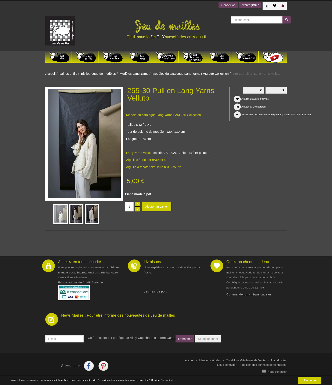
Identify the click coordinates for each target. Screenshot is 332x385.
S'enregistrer (250, 5)
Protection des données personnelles (262, 364)
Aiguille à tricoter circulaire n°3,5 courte (153, 167)
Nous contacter (227, 364)
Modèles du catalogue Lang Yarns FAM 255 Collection (190, 73)
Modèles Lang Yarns (134, 73)
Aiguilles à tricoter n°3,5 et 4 (146, 159)
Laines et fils (68, 73)
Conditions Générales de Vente (246, 360)
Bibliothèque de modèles (98, 73)
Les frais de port (155, 291)
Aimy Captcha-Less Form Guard (152, 337)
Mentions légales (210, 360)
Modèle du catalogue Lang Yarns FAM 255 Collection (163, 115)
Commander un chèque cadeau (248, 294)
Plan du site (278, 360)
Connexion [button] (228, 5)
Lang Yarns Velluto (139, 153)
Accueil (50, 73)
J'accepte (309, 380)
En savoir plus (168, 380)
